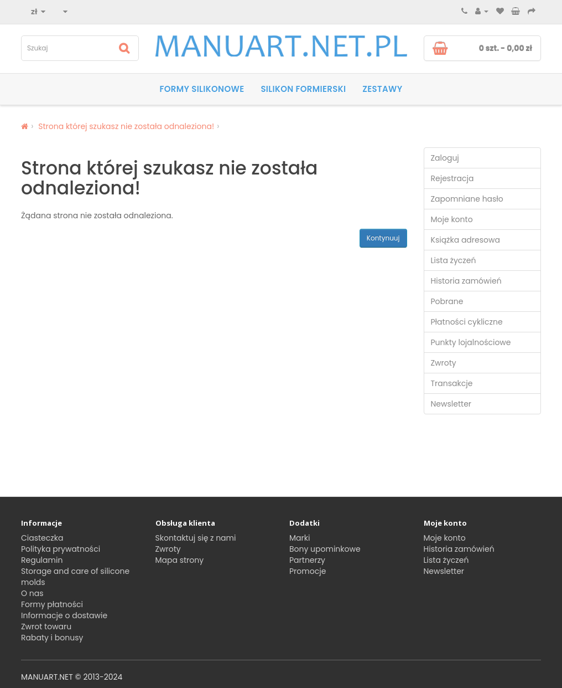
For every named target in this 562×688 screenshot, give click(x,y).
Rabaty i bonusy (52, 637)
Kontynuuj (383, 238)
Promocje (307, 571)
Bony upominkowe (325, 548)
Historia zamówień (466, 280)
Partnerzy (307, 560)
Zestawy (382, 89)
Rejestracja (452, 178)
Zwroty (443, 362)
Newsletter (451, 403)
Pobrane (447, 301)
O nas (32, 593)
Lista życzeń (453, 260)
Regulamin (42, 560)
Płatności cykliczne (467, 321)
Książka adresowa (465, 239)
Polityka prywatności (60, 548)
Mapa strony (179, 560)
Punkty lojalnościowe (471, 342)
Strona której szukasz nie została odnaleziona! (126, 126)
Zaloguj (445, 157)
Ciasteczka (42, 537)
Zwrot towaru (46, 626)
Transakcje (452, 383)
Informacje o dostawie (64, 615)
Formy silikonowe (201, 89)
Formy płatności (52, 604)
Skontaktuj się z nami (195, 537)
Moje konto (452, 219)
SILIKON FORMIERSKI (303, 89)
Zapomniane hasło (467, 198)
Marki (299, 537)
